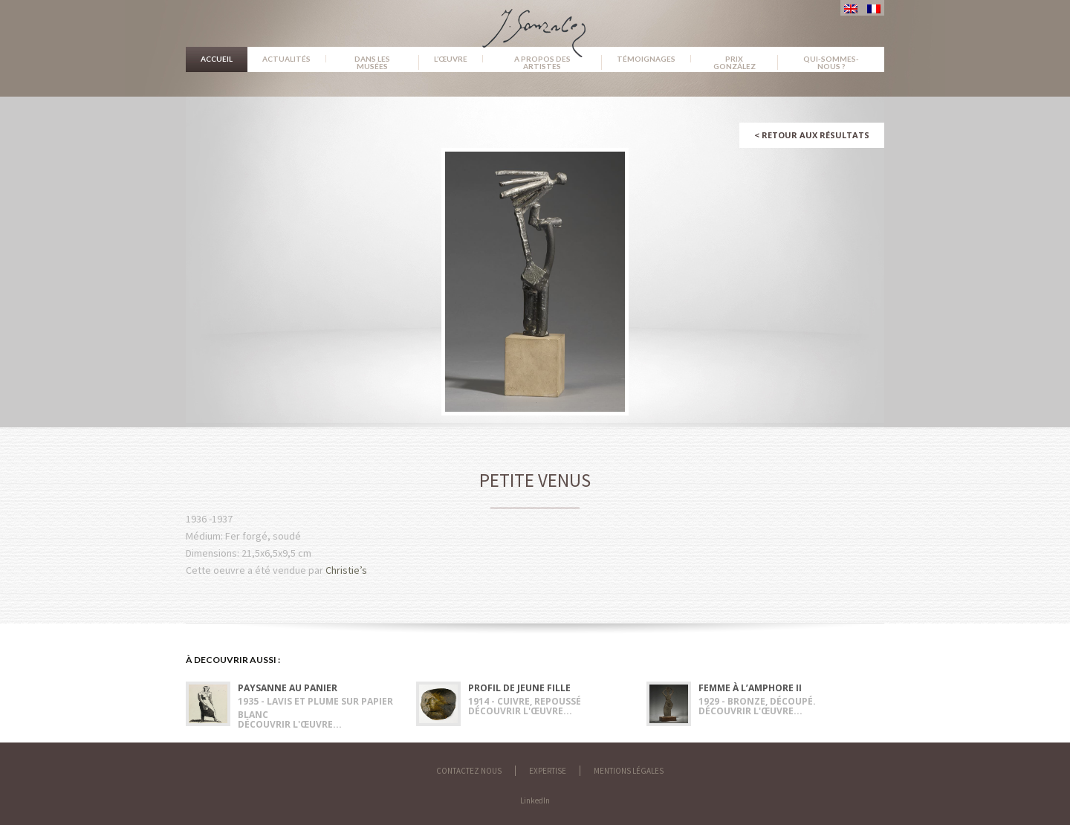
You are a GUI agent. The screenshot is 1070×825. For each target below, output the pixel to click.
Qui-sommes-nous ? (831, 62)
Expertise (547, 771)
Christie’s (346, 570)
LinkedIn (535, 800)
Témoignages (646, 58)
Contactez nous (469, 771)
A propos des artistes (542, 62)
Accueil (217, 58)
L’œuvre (450, 58)
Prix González (734, 62)
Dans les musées (372, 62)
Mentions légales (629, 771)
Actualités (286, 58)
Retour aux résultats (811, 134)
